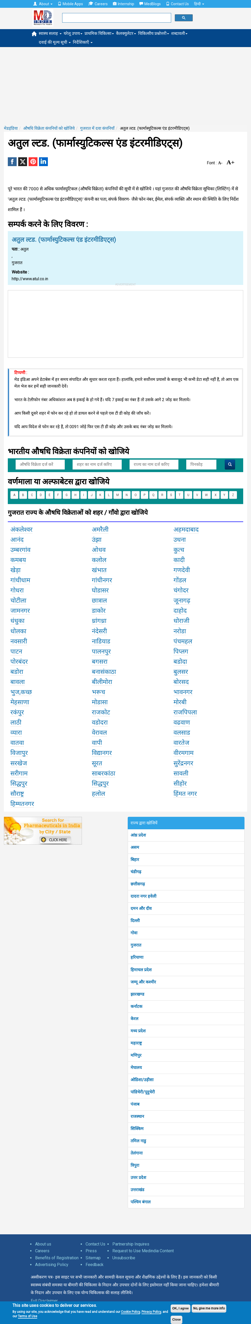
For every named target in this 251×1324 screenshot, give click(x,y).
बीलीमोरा (102, 682)
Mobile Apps (70, 4)
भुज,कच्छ (21, 692)
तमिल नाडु (138, 1140)
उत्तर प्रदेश (138, 1177)
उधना (179, 539)
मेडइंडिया (11, 128)
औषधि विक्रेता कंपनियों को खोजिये (49, 128)
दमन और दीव (141, 908)
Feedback (95, 1264)
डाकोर (99, 610)
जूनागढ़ (181, 600)
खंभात (99, 570)
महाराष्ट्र (136, 1043)
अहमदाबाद (186, 529)
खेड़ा (15, 570)
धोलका (18, 631)
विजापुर (19, 752)
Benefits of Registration (57, 1257)
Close (176, 1319)
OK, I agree (180, 1308)
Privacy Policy (151, 1312)
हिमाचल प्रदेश (141, 969)
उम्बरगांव (20, 549)
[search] (116, 18)
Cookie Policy (130, 1312)
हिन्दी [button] (199, 4)
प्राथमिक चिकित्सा (99, 33)
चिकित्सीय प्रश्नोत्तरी (153, 33)
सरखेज (18, 763)
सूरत (97, 763)
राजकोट (101, 712)
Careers (98, 4)
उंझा (96, 539)
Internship (123, 4)
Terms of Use (27, 1316)
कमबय (18, 560)
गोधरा (17, 590)
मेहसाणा (19, 702)
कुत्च (178, 549)
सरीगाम (19, 773)
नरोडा (179, 631)
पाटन (16, 651)
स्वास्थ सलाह (50, 33)
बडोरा (16, 671)
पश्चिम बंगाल (141, 1201)
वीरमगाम (183, 752)
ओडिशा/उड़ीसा (142, 1079)
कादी (179, 560)
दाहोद (180, 610)
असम (135, 847)
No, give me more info (209, 1308)
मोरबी (179, 702)
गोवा (134, 932)
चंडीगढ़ (136, 871)
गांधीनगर (102, 580)
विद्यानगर (102, 752)
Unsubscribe (123, 1257)
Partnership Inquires (130, 1244)
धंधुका (17, 620)
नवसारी (18, 641)
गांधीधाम (20, 580)
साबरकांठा (103, 773)
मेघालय (136, 1067)
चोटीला (18, 600)
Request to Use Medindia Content (143, 1250)
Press (91, 1250)
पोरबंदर (19, 661)
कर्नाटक (136, 1006)
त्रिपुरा (135, 1165)
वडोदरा (100, 722)
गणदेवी (181, 570)
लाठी (15, 722)
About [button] (43, 4)
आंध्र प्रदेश (138, 835)
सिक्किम (137, 1128)
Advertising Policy (51, 1264)
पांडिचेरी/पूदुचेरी (143, 1092)
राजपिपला (185, 712)
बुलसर (180, 671)
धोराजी (181, 620)
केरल (134, 1018)
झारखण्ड (137, 994)
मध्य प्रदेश (138, 1030)
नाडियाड (101, 641)
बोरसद (181, 682)
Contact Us (177, 4)
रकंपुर (17, 712)
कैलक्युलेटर (126, 33)
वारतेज (181, 742)
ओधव (99, 549)
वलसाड (181, 732)
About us (43, 1244)
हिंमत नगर (185, 793)
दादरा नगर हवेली (143, 896)
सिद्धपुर (18, 783)
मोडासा (100, 702)
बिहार (135, 859)
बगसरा (99, 661)
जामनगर (20, 610)
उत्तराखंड (137, 1189)
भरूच (98, 692)
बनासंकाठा (104, 671)
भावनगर (182, 692)
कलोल (99, 560)
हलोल (98, 793)
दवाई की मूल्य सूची (55, 42)
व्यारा (16, 732)
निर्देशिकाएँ (83, 42)
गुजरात (136, 945)
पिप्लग (180, 651)
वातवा (17, 742)
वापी (97, 742)
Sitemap (93, 1257)
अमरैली (100, 529)
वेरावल (99, 732)
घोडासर (100, 590)
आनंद (17, 539)
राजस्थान (137, 1116)
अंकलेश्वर (21, 529)
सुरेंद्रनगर (183, 763)
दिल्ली (135, 920)
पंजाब (135, 1104)
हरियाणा (137, 957)
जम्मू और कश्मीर (143, 982)
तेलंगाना (137, 1153)
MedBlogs (150, 4)
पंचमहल (182, 641)
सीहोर (180, 783)
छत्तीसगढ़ (138, 884)
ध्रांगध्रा (99, 620)
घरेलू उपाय (73, 33)
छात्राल (99, 600)
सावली (180, 773)
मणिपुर (136, 1055)
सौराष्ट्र (17, 793)
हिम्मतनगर (22, 803)
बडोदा (180, 661)
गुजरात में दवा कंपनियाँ (97, 128)
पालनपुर (101, 651)
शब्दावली (179, 33)
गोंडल (179, 580)
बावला (17, 682)
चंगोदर (181, 590)
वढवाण (181, 722)
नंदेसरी (99, 631)
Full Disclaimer (44, 1300)
